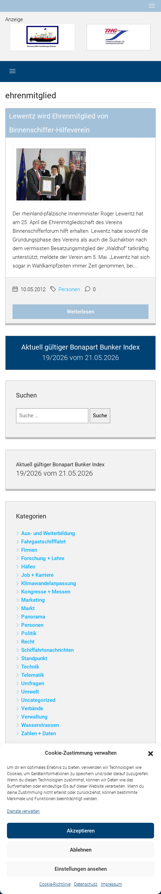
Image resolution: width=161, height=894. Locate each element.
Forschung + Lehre (42, 558)
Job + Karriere (37, 575)
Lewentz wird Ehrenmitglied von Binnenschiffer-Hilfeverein (58, 123)
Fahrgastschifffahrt (43, 542)
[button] (150, 753)
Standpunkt (34, 658)
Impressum (111, 884)
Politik (29, 633)
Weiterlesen (80, 312)
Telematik (32, 675)
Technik (30, 667)
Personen (69, 289)
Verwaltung (34, 717)
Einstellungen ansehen (81, 869)
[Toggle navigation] (152, 6)
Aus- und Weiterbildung (48, 533)
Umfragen (32, 683)
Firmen (29, 550)
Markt (28, 608)
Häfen (28, 567)
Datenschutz (85, 884)
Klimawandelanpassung (48, 583)
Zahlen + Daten (38, 733)
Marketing (33, 600)
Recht (27, 642)
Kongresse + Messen (45, 592)
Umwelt (30, 692)
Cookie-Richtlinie (55, 884)
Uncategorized (38, 700)
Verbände (32, 708)
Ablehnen (80, 850)
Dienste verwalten (23, 811)
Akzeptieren (81, 831)
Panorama (33, 617)
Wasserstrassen (40, 725)
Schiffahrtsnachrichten (47, 650)
